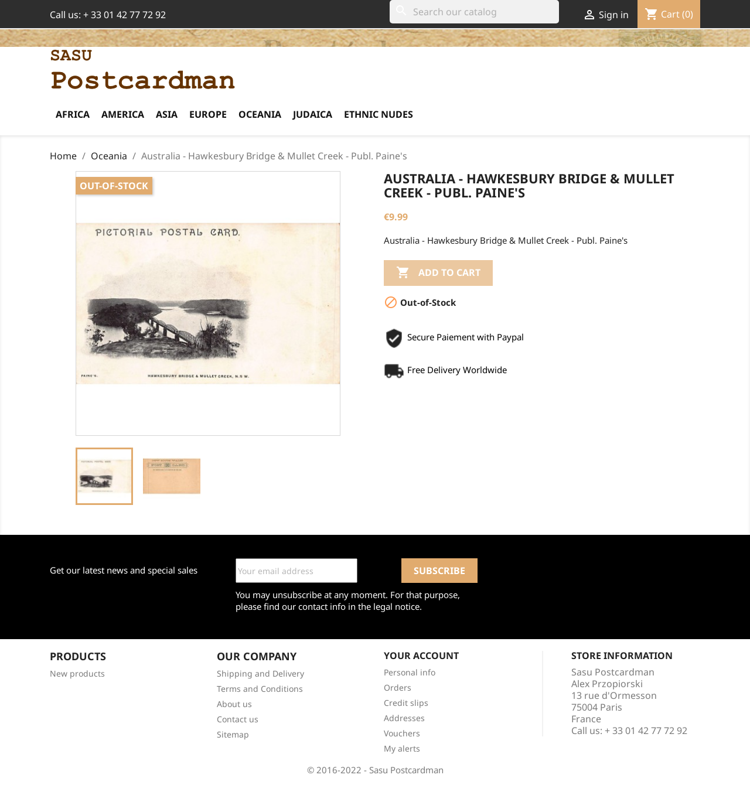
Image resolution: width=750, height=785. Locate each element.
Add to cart (438, 273)
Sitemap (233, 734)
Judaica (312, 114)
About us (234, 703)
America (122, 114)
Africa (73, 114)
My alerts (402, 748)
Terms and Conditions (260, 688)
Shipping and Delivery (260, 673)
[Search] (474, 11)
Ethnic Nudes (378, 114)
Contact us (237, 719)
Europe (208, 114)
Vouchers (402, 733)
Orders (397, 687)
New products (77, 673)
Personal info (409, 672)
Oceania (259, 114)
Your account (421, 655)
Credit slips (406, 702)
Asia (167, 114)
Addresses (404, 717)
